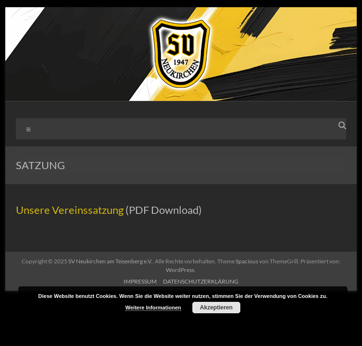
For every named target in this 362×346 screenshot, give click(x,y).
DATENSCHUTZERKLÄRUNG (200, 281)
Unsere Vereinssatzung (70, 209)
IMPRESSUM (140, 281)
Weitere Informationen (153, 307)
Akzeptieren (216, 307)
